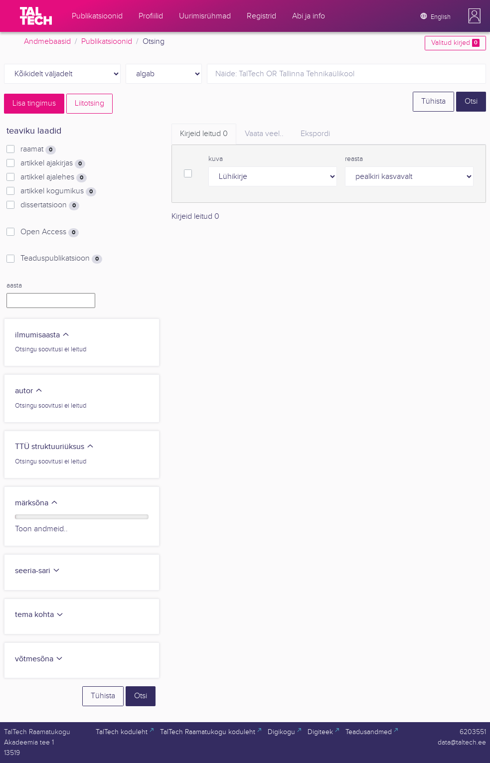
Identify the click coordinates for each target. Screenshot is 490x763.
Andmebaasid (47, 41)
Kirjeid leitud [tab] (204, 134)
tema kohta (39, 614)
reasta (354, 159)
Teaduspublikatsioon (61, 259)
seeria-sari (37, 571)
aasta (14, 286)
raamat (38, 149)
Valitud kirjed (455, 43)
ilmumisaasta (42, 335)
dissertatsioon (49, 205)
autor (29, 391)
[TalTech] (36, 15)
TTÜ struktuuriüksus (54, 447)
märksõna (36, 503)
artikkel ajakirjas (52, 163)
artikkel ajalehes (53, 177)
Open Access (49, 232)
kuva (215, 159)
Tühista (433, 101)
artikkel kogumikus (58, 191)
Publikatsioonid (106, 41)
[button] (474, 16)
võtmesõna (39, 659)
